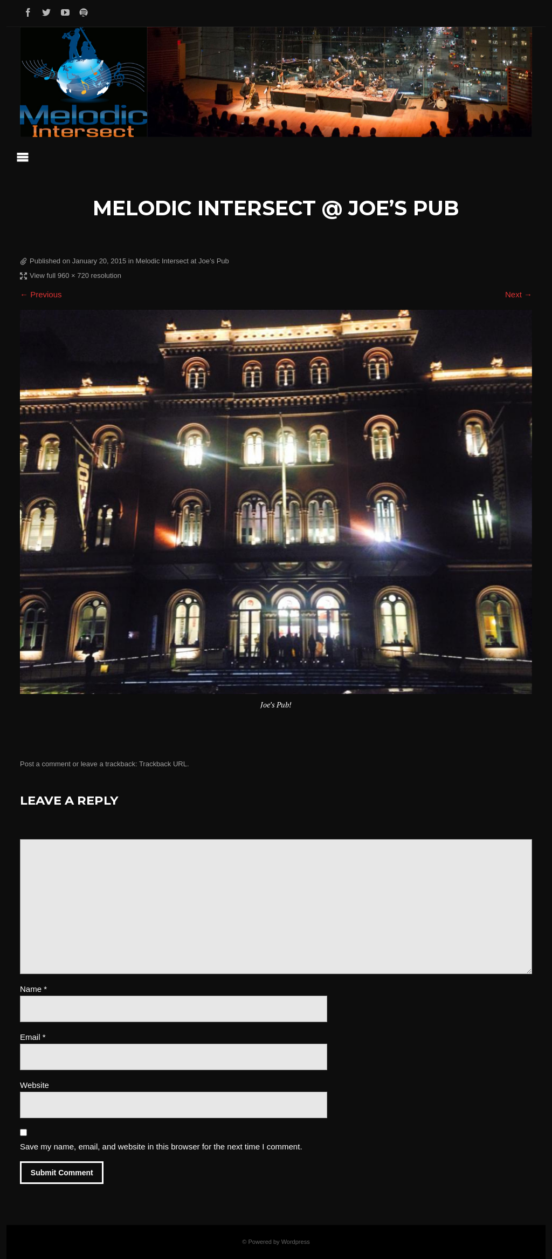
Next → (518, 294)
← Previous (41, 294)
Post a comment (45, 764)
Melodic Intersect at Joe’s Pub (182, 261)
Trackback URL (163, 764)
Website (34, 1085)
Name (33, 988)
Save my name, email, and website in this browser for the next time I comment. (161, 1146)
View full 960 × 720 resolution (75, 275)
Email (33, 1037)
